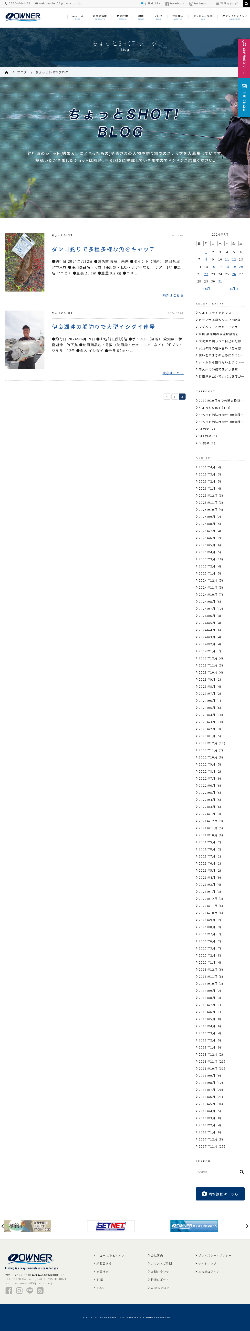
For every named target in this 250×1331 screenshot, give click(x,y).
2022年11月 (208, 750)
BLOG (100, 1288)
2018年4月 (207, 1111)
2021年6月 (207, 863)
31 (220, 281)
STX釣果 (205, 436)
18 (227, 266)
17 (220, 266)
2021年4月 (207, 877)
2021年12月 (208, 821)
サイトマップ (207, 1263)
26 (234, 274)
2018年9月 (207, 1075)
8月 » (234, 288)
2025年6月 (207, 538)
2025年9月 (207, 516)
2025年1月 (207, 573)
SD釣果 (204, 443)
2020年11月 (208, 906)
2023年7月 (207, 693)
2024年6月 (207, 616)
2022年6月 (207, 785)
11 (227, 259)
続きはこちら (173, 295)
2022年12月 (208, 743)
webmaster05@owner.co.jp (58, 3)
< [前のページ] (167, 397)
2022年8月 (207, 771)
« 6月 (206, 288)
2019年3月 (207, 1033)
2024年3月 (207, 637)
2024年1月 (207, 651)
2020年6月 (207, 941)
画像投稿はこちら (220, 1193)
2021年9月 (207, 842)
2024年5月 (207, 623)
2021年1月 (207, 891)
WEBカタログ (227, 3)
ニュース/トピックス (110, 1255)
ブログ (22, 72)
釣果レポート (160, 1279)
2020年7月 (207, 934)
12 (234, 259)
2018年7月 (207, 1090)
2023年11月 (208, 665)
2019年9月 (207, 990)
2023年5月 (207, 708)
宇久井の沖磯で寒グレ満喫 (218, 369)
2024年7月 (207, 608)
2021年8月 (207, 849)
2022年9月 (207, 764)
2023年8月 (207, 686)
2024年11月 (208, 587)
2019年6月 (207, 1012)
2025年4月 (207, 552)
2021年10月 (208, 835)
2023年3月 (207, 722)
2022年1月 (207, 814)
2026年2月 (207, 481)
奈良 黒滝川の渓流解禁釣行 (219, 334)
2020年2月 (207, 955)
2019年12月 (208, 969)
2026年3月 (207, 474)
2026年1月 (207, 488)
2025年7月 (207, 531)
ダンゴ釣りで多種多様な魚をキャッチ (104, 248)
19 (234, 266)
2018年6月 (207, 1097)
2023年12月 (208, 658)
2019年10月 (208, 983)
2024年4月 (207, 630)
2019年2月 (207, 1040)
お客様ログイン (208, 1271)
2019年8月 (207, 998)
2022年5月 (207, 792)
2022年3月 (207, 807)
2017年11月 (208, 1146)
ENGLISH (154, 3)
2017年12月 (208, 1139)
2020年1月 (207, 962)
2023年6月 (207, 700)
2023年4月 (207, 715)
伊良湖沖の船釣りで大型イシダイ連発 (104, 326)
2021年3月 (207, 884)
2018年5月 (207, 1104)
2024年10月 (208, 594)
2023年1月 (207, 736)
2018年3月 (207, 1118)
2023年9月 (207, 679)
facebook (174, 3)
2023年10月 (208, 672)
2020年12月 (208, 899)
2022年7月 (207, 778)
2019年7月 (207, 1005)
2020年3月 (207, 948)
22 (206, 274)
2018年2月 (207, 1125)
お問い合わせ (160, 1271)
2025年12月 (208, 495)
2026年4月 (207, 467)
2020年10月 (208, 913)
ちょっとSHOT (62, 235)
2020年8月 (207, 927)
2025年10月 (208, 509)
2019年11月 (208, 976)
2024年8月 (207, 601)
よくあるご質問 (161, 1263)
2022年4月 (207, 799)
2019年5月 (207, 1019)
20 (241, 266)
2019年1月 (207, 1047)
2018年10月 (208, 1068)
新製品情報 (104, 1263)
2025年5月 (207, 545)
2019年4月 (207, 1026)
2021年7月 (207, 856)
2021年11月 (208, 828)
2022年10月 (208, 757)
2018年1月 (207, 1132)
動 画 (99, 1279)
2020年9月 (207, 920)
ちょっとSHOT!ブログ (51, 72)
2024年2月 (207, 644)
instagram (200, 3)
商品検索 (102, 1271)
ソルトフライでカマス (215, 313)
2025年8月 (207, 524)
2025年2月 (207, 566)
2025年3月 (207, 559)
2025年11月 (208, 502)
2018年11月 (208, 1061)
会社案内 (157, 1255)
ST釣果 (204, 429)
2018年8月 (207, 1082)
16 (213, 266)
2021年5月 (207, 870)
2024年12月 (208, 580)
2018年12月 (208, 1054)
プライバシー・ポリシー (214, 1255)
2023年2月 (207, 729)
